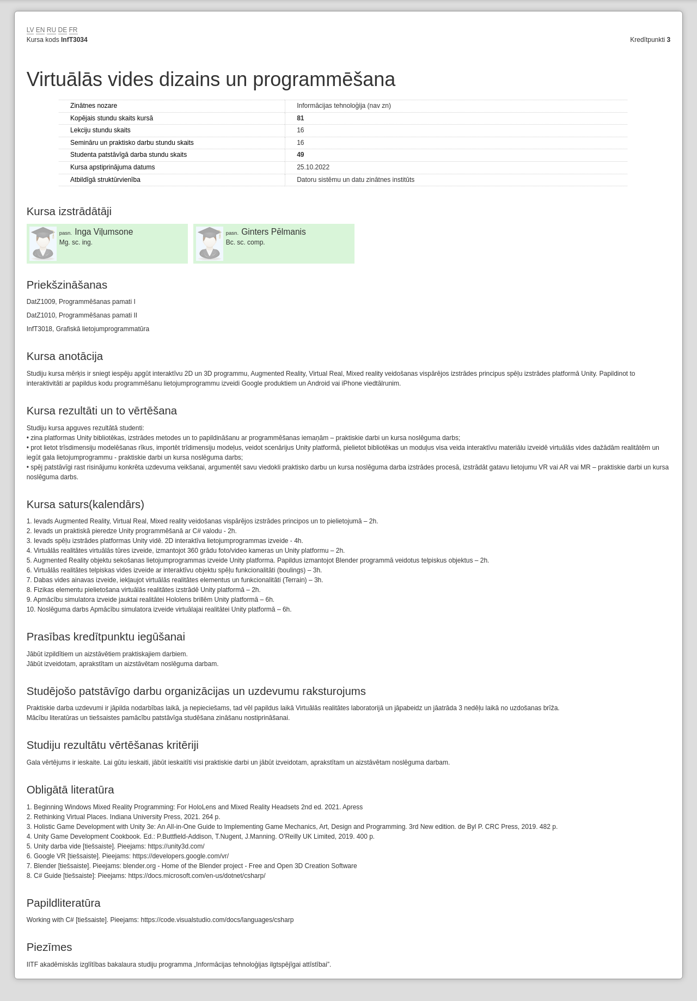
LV (30, 30)
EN (40, 30)
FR (73, 30)
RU (51, 30)
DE (63, 30)
